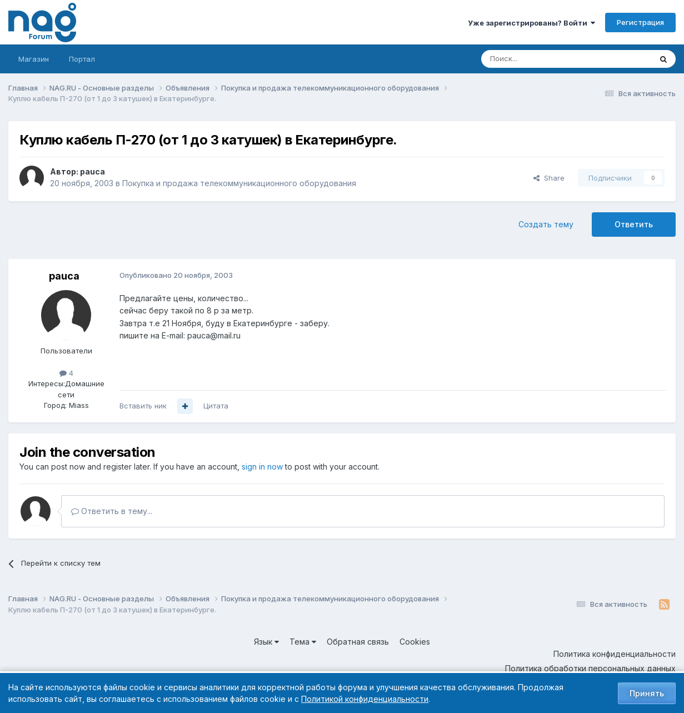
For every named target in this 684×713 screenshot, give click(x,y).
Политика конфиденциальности (614, 654)
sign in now (262, 466)
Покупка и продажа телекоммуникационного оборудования (239, 183)
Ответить (634, 224)
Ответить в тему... (111, 511)
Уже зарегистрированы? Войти (531, 22)
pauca (92, 171)
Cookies (415, 641)
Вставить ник (143, 405)
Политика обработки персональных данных (590, 668)
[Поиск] (535, 59)
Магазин (33, 58)
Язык (266, 641)
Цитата (215, 405)
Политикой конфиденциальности (364, 699)
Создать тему (545, 224)
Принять (647, 693)
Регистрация (640, 22)
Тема (302, 641)
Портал (82, 58)
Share (549, 177)
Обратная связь (358, 641)
